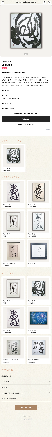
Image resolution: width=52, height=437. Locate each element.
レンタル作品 (5, 381)
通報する (48, 129)
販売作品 (4, 387)
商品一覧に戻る (26, 408)
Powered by (26, 419)
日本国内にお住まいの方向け (26, 124)
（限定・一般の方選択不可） (9, 399)
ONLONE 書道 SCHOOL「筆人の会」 (12, 393)
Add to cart (26, 119)
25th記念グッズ (6, 376)
